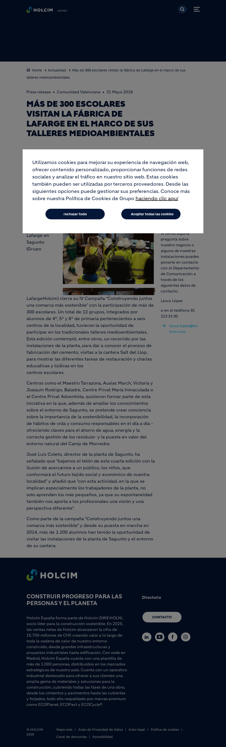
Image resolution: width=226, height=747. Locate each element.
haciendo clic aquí (157, 199)
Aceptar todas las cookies (152, 214)
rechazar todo (75, 214)
